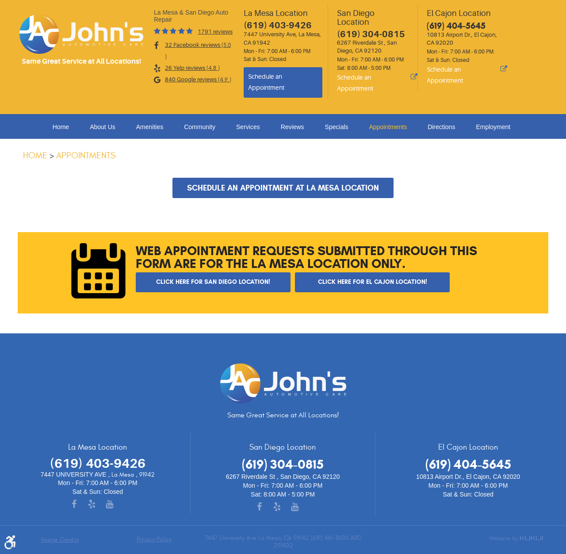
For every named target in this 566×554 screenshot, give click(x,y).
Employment (493, 126)
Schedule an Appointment (266, 82)
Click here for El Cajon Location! (372, 282)
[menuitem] (62, 127)
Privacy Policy (154, 539)
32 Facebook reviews (198, 51)
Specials (336, 126)
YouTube (115, 505)
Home (61, 126)
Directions (441, 126)
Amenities (149, 126)
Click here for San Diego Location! (213, 282)
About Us (102, 126)
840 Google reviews (198, 79)
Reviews (292, 126)
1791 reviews (215, 31)
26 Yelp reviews (192, 68)
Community (199, 126)
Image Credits (60, 539)
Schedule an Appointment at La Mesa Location (283, 188)
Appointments (388, 126)
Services (248, 126)
